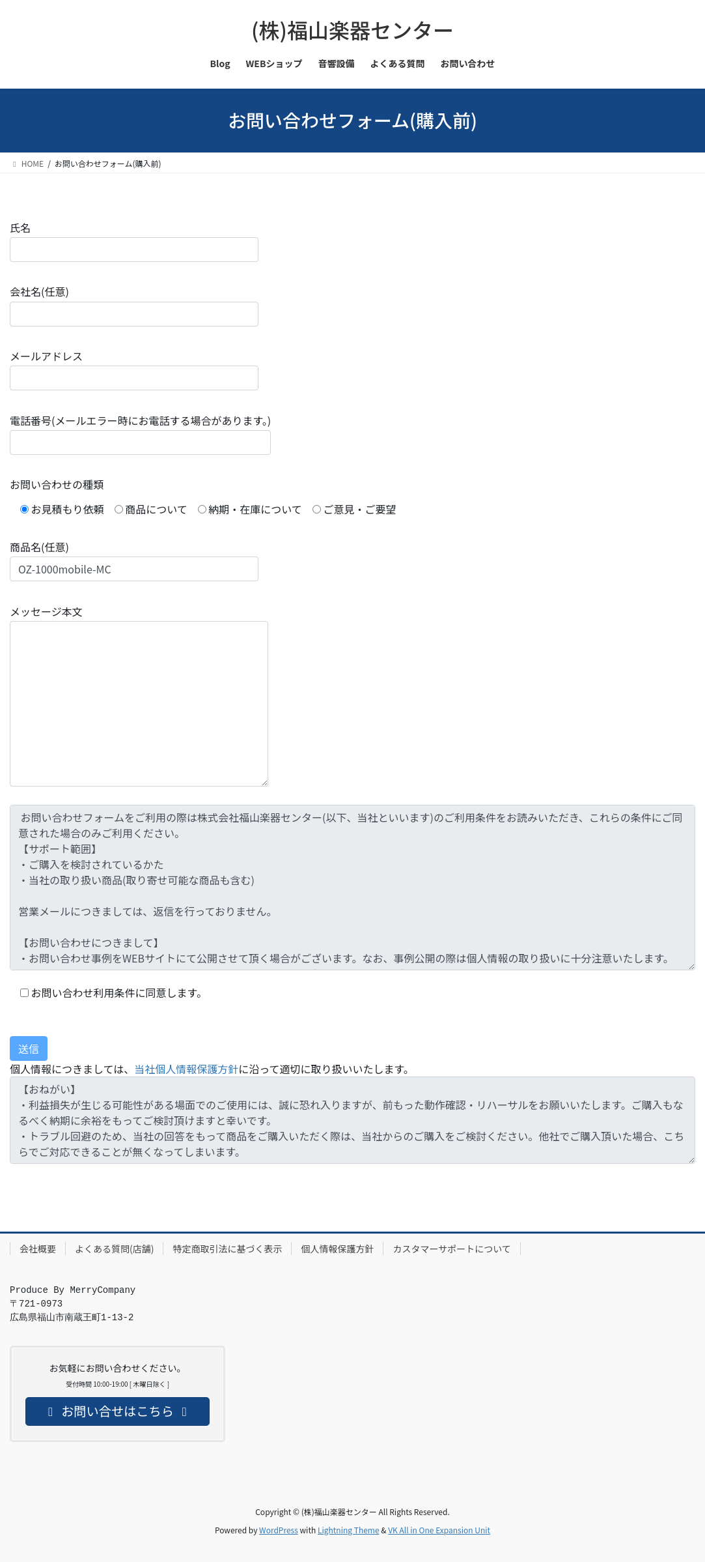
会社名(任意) (134, 304)
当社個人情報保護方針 (186, 1069)
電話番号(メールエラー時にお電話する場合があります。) (140, 433)
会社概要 (38, 1248)
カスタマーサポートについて (451, 1248)
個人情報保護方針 (337, 1248)
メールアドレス (134, 369)
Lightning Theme (349, 1529)
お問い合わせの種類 (57, 484)
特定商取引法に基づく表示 (227, 1248)
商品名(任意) (134, 560)
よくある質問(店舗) (114, 1248)
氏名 (134, 241)
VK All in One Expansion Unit (439, 1529)
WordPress (278, 1529)
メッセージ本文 (139, 695)
